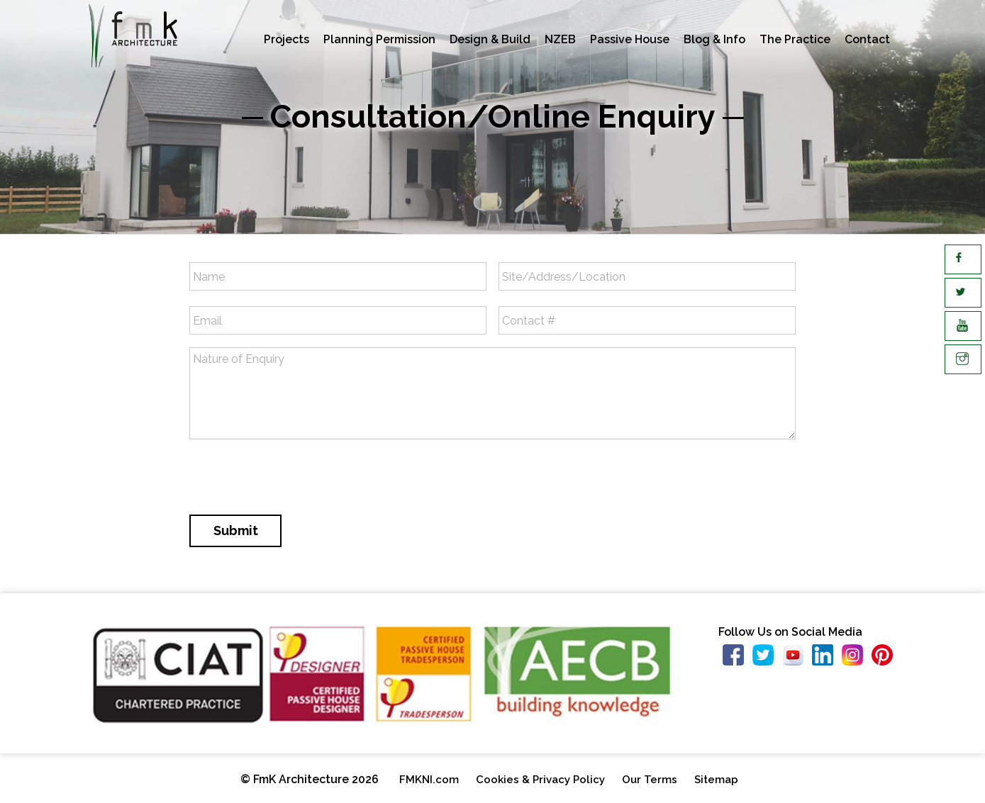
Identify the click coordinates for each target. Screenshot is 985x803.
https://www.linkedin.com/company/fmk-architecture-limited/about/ (827, 658)
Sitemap (716, 779)
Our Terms (649, 779)
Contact (867, 39)
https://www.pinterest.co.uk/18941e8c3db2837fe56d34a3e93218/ (886, 658)
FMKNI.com (429, 779)
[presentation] (297, 478)
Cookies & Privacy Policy (540, 779)
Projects (286, 39)
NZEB (560, 39)
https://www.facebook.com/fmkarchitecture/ (737, 658)
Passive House (629, 39)
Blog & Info (714, 39)
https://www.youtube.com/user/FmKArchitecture (797, 658)
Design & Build (490, 39)
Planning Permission (379, 39)
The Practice (794, 39)
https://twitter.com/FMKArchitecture (767, 658)
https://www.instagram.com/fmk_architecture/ (857, 658)
